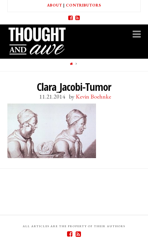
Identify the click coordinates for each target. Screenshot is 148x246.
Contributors (83, 5)
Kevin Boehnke (93, 96)
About (54, 5)
